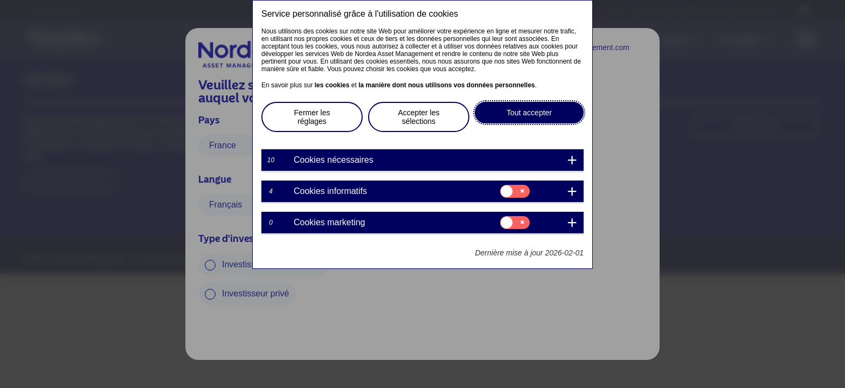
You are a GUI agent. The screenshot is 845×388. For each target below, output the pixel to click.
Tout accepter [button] (529, 112)
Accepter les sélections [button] (418, 117)
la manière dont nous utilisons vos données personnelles (446, 85)
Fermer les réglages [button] (312, 117)
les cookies (332, 85)
